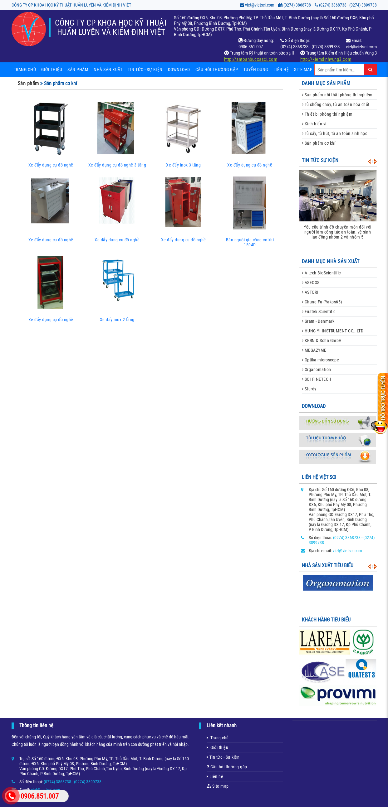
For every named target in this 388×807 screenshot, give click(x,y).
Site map (303, 69)
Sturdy (309, 388)
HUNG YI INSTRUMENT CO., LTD (333, 330)
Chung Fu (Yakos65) (322, 301)
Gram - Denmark (318, 321)
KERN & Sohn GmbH (322, 340)
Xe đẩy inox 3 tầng (183, 133)
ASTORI (310, 292)
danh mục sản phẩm (326, 83)
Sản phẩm (77, 69)
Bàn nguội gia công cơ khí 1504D (249, 211)
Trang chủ (25, 69)
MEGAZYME (314, 350)
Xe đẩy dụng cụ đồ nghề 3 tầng (117, 133)
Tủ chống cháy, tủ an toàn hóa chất (336, 104)
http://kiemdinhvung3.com (325, 59)
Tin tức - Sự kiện (223, 757)
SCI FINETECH (317, 379)
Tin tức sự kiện (320, 160)
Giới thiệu (51, 69)
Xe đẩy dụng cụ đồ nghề (51, 133)
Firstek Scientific (319, 311)
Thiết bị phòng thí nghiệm (327, 114)
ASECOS (311, 282)
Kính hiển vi (314, 123)
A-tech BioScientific (321, 272)
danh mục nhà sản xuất (331, 261)
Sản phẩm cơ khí (319, 143)
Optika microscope (320, 359)
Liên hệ (281, 69)
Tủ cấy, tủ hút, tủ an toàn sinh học (334, 133)
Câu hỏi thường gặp (216, 69)
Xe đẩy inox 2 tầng (117, 288)
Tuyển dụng (255, 69)
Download (179, 69)
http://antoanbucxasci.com (250, 59)
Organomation (316, 369)
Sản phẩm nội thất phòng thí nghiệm (337, 94)
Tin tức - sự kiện (145, 69)
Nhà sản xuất (108, 69)
